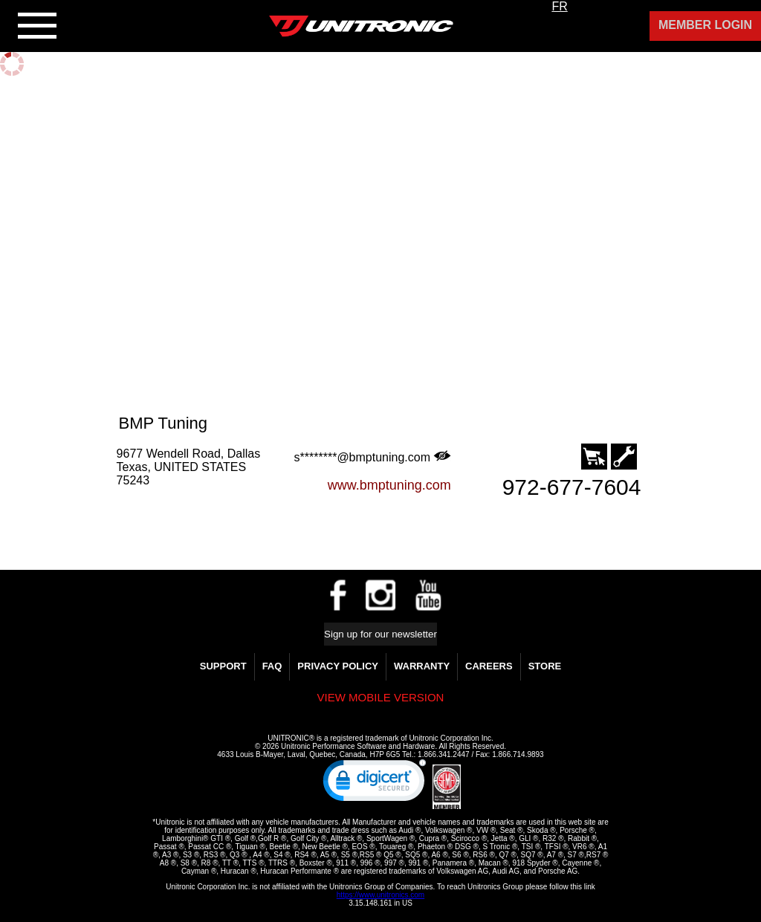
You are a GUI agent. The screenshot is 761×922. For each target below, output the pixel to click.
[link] (375, 784)
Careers (489, 666)
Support (223, 666)
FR (559, 6)
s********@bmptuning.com (372, 457)
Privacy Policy (337, 666)
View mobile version (380, 697)
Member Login (705, 25)
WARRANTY (422, 666)
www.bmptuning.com (389, 485)
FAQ (272, 666)
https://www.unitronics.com (380, 895)
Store (545, 666)
